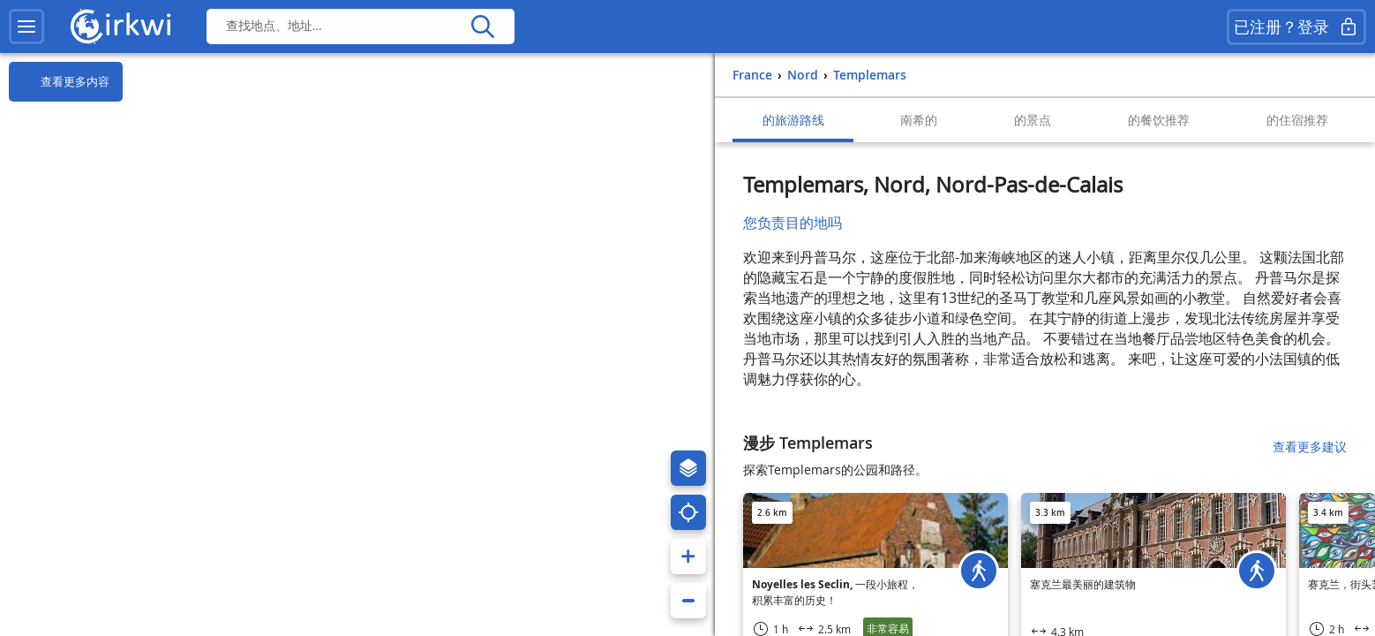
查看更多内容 (59, 82)
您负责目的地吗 (792, 222)
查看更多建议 (1310, 446)
